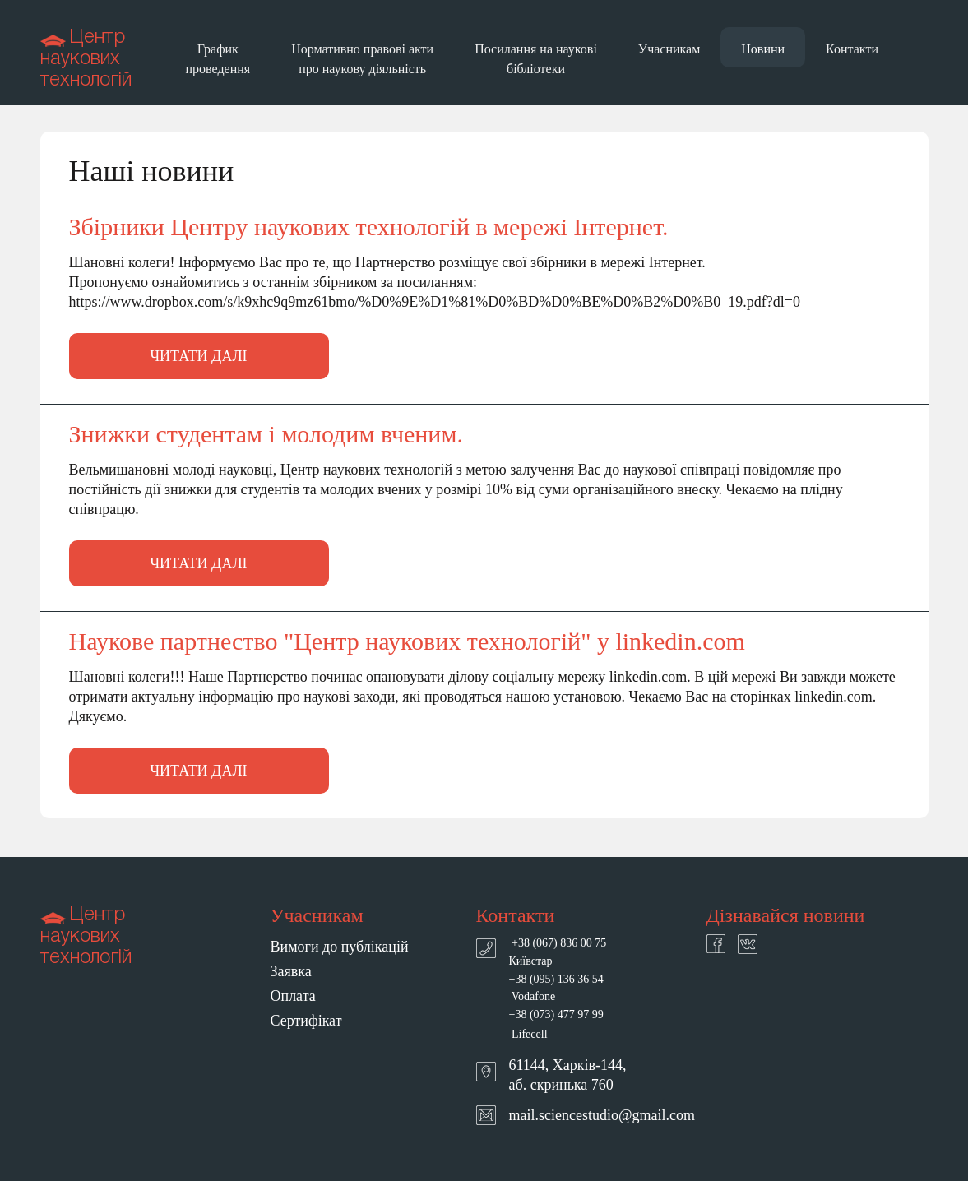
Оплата (293, 996)
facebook (715, 943)
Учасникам (669, 49)
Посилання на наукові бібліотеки (536, 59)
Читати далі (198, 356)
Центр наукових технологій (86, 59)
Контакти (852, 49)
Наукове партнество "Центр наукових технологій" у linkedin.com (407, 641)
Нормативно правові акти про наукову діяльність (362, 59)
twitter (747, 944)
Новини (763, 49)
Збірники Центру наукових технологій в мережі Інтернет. (369, 227)
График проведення (218, 59)
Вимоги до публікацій (340, 946)
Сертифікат (306, 1020)
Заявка (291, 971)
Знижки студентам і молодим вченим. (266, 434)
